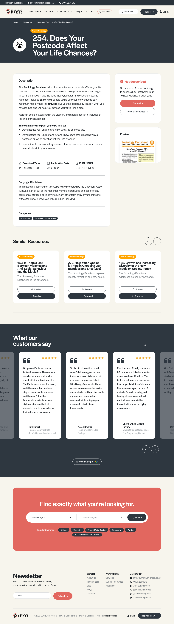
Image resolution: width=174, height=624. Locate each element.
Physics (130, 530)
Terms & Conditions (66, 615)
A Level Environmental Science (87, 534)
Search (137, 517)
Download (36, 296)
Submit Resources (114, 581)
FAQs (89, 589)
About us (91, 577)
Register (149, 11)
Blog (89, 585)
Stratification (25, 218)
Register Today (150, 615)
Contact (91, 593)
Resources (28, 22)
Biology (64, 530)
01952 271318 (140, 581)
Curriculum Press (141, 585)
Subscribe (138, 103)
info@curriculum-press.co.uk (42, 2)
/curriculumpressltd (142, 597)
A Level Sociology (39, 30)
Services (109, 577)
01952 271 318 (68, 2)
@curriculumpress (142, 589)
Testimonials (93, 581)
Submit (63, 596)
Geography (116, 530)
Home (15, 22)
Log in (164, 11)
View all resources (137, 111)
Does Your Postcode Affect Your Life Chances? (55, 22)
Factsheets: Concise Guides (45, 218)
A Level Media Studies (96, 530)
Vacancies (110, 585)
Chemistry (77, 530)
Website (107, 615)
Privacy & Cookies (86, 615)
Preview (36, 289)
